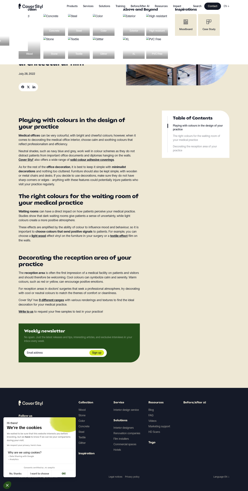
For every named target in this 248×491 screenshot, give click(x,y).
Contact (212, 6)
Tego (152, 442)
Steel (81, 431)
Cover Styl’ (26, 160)
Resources (156, 402)
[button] (7, 485)
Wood (82, 409)
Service (118, 402)
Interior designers (123, 427)
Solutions (120, 420)
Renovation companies (126, 433)
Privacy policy (132, 476)
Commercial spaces (124, 444)
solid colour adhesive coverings (92, 160)
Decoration (27, 36)
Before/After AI (140, 6)
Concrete (84, 426)
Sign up (96, 352)
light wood (39, 236)
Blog (151, 409)
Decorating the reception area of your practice (195, 148)
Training (120, 6)
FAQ (150, 415)
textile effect (119, 236)
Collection (86, 402)
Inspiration (87, 453)
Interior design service (126, 409)
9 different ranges (51, 300)
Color (82, 420)
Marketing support (159, 426)
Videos (152, 420)
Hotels (117, 449)
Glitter (82, 443)
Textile (82, 437)
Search (197, 6)
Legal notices (115, 476)
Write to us (26, 312)
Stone (82, 415)
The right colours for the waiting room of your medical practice (196, 137)
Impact (177, 6)
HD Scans (154, 431)
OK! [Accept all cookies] (32, 473)
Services (88, 6)
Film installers (121, 438)
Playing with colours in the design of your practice (198, 127)
